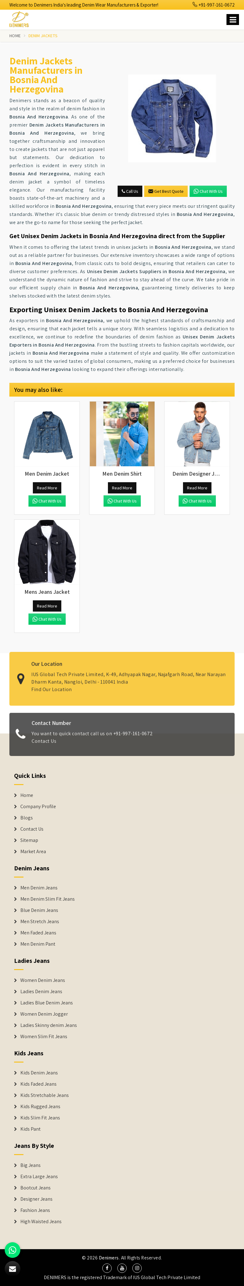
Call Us (130, 191)
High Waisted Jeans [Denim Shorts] (41, 1221)
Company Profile (38, 806)
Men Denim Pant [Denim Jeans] (37, 944)
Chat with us (208, 191)
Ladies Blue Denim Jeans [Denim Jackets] (46, 1002)
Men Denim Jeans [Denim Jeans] (39, 887)
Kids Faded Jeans (38, 1084)
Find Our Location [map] (51, 685)
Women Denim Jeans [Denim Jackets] (42, 980)
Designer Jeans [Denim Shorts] (36, 1199)
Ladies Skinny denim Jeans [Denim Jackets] (48, 1025)
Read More (47, 488)
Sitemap (29, 840)
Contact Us (44, 745)
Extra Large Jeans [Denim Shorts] (39, 1176)
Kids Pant (30, 1129)
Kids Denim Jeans (39, 1072)
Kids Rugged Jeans (40, 1106)
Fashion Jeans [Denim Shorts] (35, 1210)
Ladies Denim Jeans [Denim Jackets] (41, 991)
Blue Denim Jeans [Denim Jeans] (39, 910)
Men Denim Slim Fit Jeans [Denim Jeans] (47, 899)
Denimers (109, 1258)
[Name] (232, 19)
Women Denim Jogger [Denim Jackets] (44, 1014)
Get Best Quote (166, 191)
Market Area (33, 851)
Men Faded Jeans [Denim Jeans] (38, 932)
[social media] (107, 1268)
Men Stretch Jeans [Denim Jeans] (39, 921)
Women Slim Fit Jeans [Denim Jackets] (43, 1036)
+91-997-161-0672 (214, 5)
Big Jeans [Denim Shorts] (30, 1165)
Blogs (26, 817)
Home (15, 35)
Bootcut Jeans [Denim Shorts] (35, 1187)
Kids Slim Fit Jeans (40, 1117)
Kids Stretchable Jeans (44, 1095)
